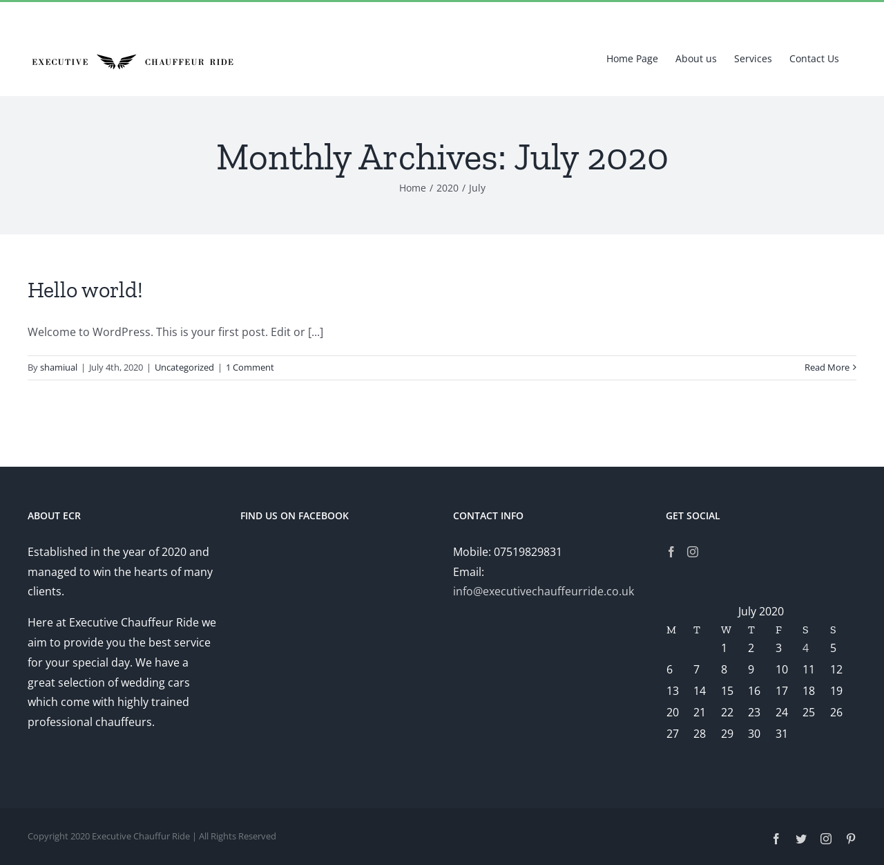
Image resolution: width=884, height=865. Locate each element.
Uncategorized (184, 367)
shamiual (58, 367)
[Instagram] (692, 551)
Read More (827, 367)
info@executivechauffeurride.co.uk (543, 591)
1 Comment (250, 367)
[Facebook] (671, 551)
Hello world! (85, 290)
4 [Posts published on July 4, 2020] (806, 647)
